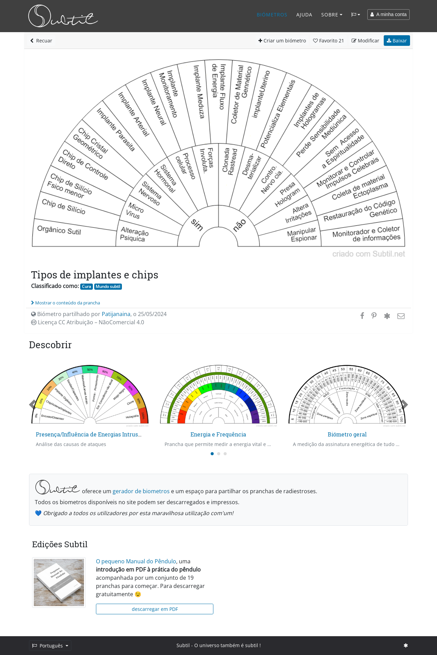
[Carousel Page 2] (218, 453)
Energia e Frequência (218, 434)
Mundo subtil (108, 286)
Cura (86, 286)
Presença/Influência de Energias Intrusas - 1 (93, 434)
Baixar (397, 40)
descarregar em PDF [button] (155, 609)
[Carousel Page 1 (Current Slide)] (212, 453)
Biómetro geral (347, 434)
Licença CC (87, 322)
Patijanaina (116, 314)
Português (48, 645)
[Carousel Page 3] (225, 453)
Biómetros (272, 14)
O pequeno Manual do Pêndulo (136, 561)
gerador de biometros (141, 491)
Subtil (183, 645)
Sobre (329, 14)
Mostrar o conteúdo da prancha (65, 303)
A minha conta (388, 14)
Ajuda (304, 14)
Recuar (41, 40)
